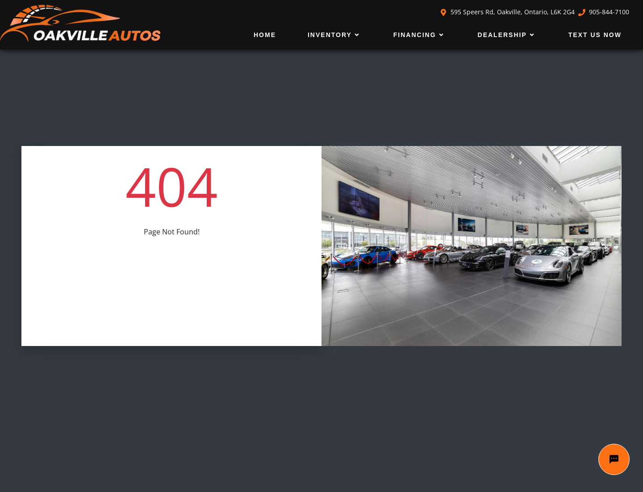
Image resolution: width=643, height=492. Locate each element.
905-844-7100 (603, 12)
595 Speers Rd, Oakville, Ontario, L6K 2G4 (507, 12)
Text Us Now (595, 34)
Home (265, 34)
